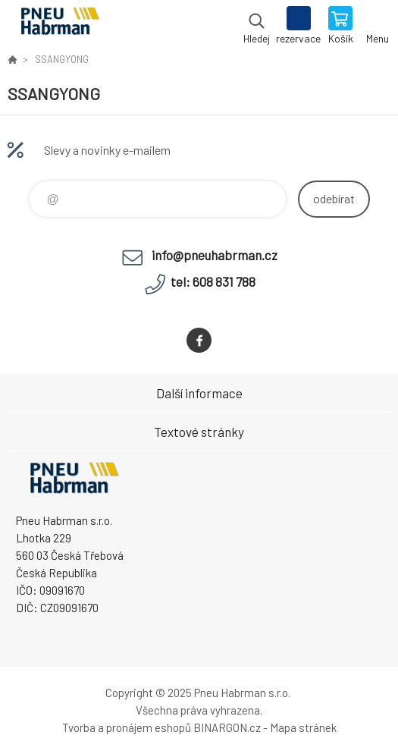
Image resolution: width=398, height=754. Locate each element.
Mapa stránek (303, 727)
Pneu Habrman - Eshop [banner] (59, 26)
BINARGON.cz (227, 727)
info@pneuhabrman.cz (214, 254)
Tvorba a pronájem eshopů (126, 727)
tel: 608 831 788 (213, 281)
